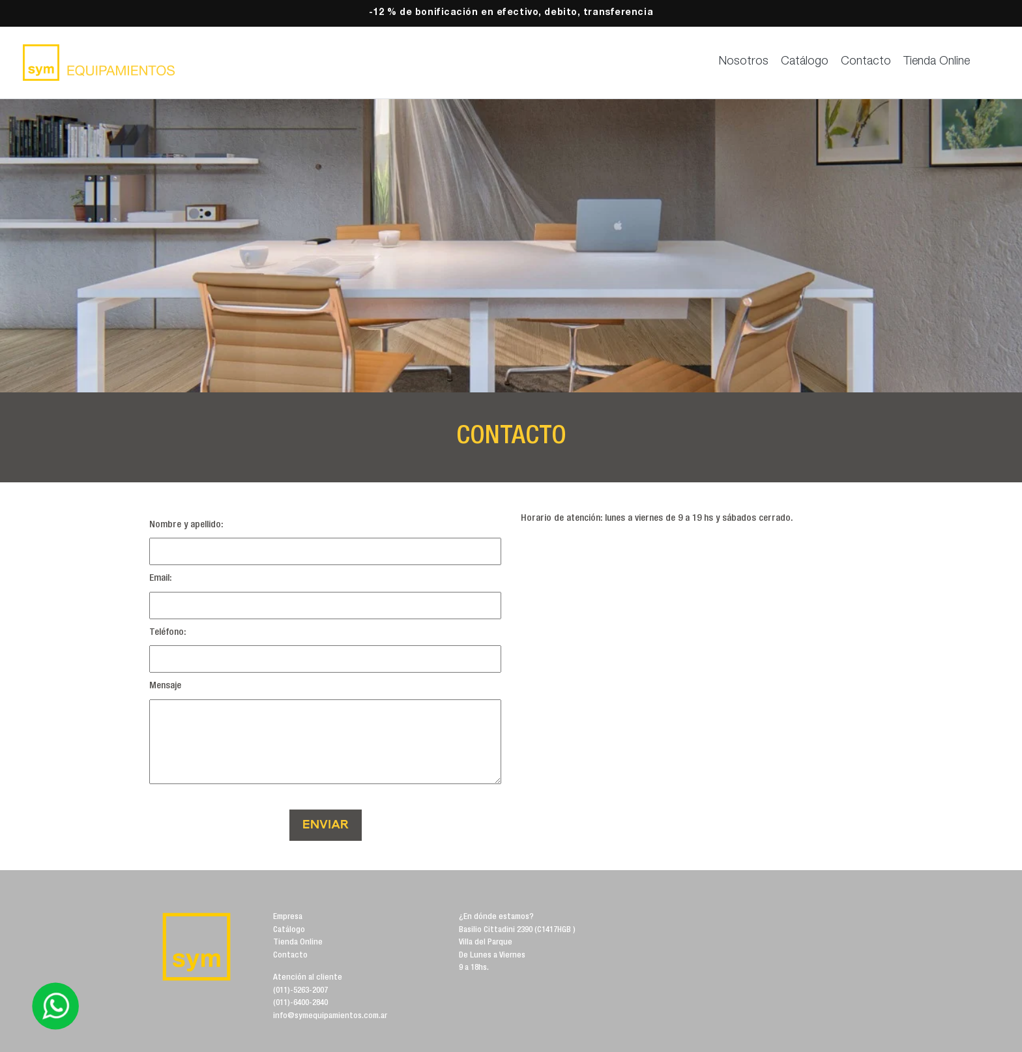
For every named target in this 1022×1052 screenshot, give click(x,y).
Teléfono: (167, 632)
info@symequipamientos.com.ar (330, 1016)
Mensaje (165, 686)
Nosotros (743, 62)
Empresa (287, 917)
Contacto (866, 62)
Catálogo (804, 62)
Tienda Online (936, 62)
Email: (160, 578)
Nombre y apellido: (186, 525)
